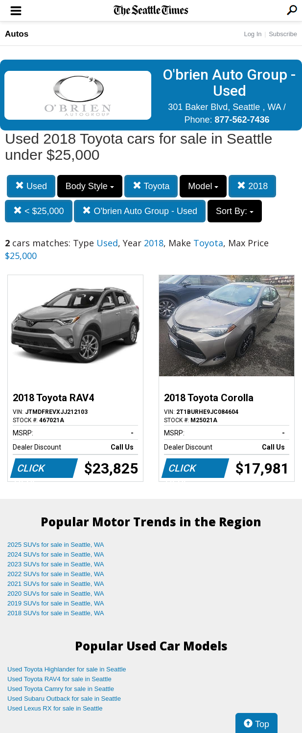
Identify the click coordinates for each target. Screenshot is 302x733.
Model (203, 186)
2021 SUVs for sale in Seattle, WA (55, 583)
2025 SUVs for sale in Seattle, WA (55, 544)
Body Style (90, 186)
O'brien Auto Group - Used (139, 211)
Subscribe (283, 34)
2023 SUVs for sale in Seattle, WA (55, 564)
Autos (16, 34)
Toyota (151, 186)
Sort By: (235, 211)
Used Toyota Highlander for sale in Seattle (66, 669)
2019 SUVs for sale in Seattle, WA (55, 603)
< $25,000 (38, 211)
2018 (252, 186)
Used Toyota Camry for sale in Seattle (60, 688)
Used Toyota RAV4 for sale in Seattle (59, 679)
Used (31, 186)
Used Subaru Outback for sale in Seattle (64, 698)
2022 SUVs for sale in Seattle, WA (55, 574)
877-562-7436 (241, 120)
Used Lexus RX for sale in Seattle (54, 708)
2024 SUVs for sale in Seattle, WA (55, 554)
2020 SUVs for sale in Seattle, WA (55, 593)
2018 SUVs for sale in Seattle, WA (55, 613)
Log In (252, 34)
